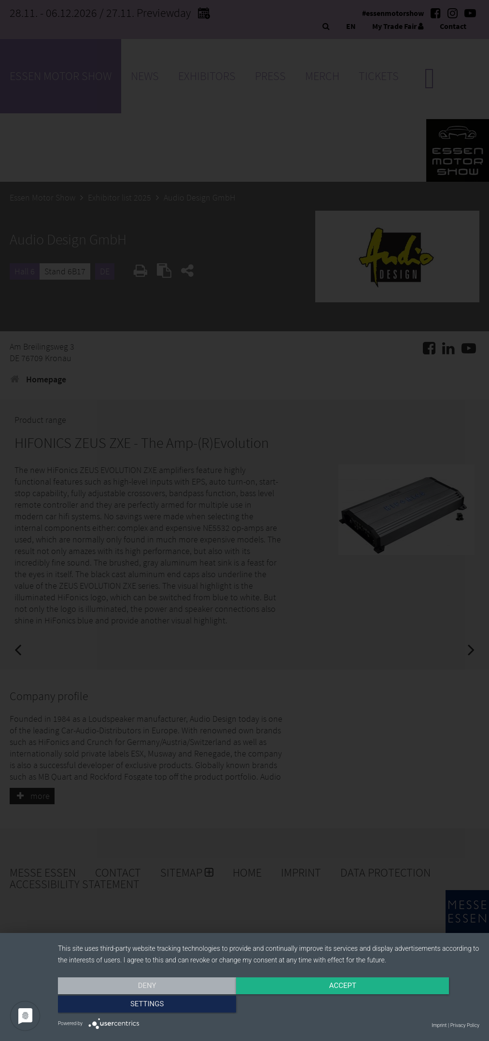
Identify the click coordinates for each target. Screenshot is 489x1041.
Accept (268, 1005)
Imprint (439, 1025)
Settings (416, 1005)
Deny (121, 1005)
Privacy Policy (464, 1025)
